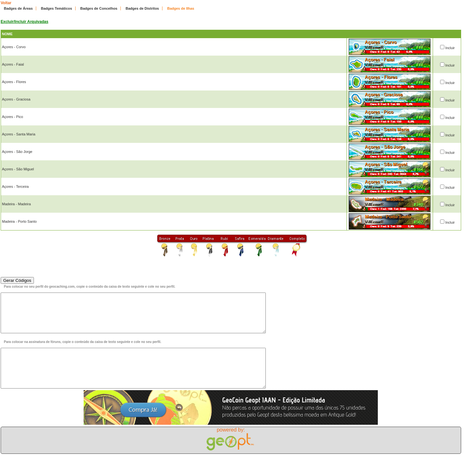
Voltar (6, 3)
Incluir (450, 48)
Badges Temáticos (56, 8)
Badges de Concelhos (99, 8)
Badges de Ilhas (180, 8)
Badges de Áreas (18, 8)
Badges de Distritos (142, 8)
